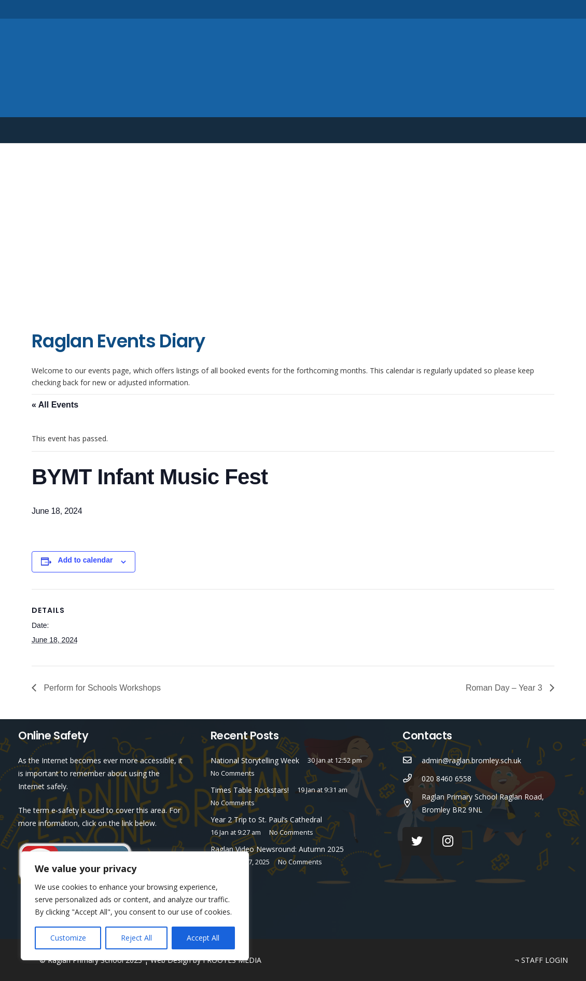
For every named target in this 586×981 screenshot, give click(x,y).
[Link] (293, 67)
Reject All (136, 938)
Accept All (203, 938)
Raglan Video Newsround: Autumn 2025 (277, 849)
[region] (135, 905)
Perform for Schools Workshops (101, 687)
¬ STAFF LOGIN (541, 960)
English (503, 130)
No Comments (233, 773)
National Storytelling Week (255, 760)
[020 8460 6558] (412, 778)
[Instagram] (531, 9)
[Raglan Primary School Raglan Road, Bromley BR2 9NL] (412, 803)
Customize (68, 938)
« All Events (55, 404)
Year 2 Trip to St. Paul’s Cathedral (266, 819)
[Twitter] (513, 8)
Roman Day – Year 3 (505, 687)
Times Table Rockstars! (250, 790)
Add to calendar (85, 560)
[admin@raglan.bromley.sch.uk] (412, 760)
